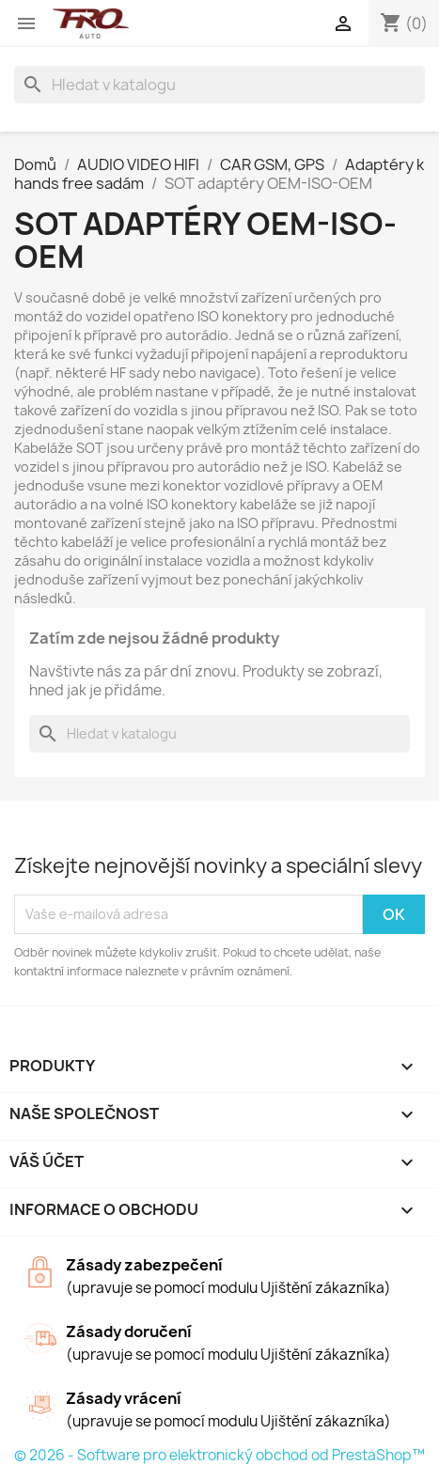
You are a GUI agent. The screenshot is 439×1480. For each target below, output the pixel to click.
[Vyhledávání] (219, 84)
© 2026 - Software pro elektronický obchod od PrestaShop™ (219, 1455)
